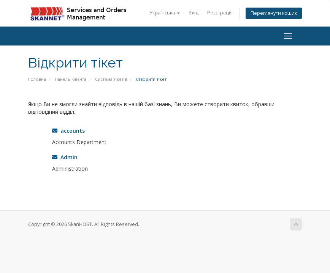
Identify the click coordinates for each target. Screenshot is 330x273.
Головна (37, 79)
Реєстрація (220, 12)
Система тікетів (111, 79)
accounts (68, 130)
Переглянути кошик (274, 13)
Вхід (193, 12)
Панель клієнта (70, 79)
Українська (164, 12)
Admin (65, 157)
